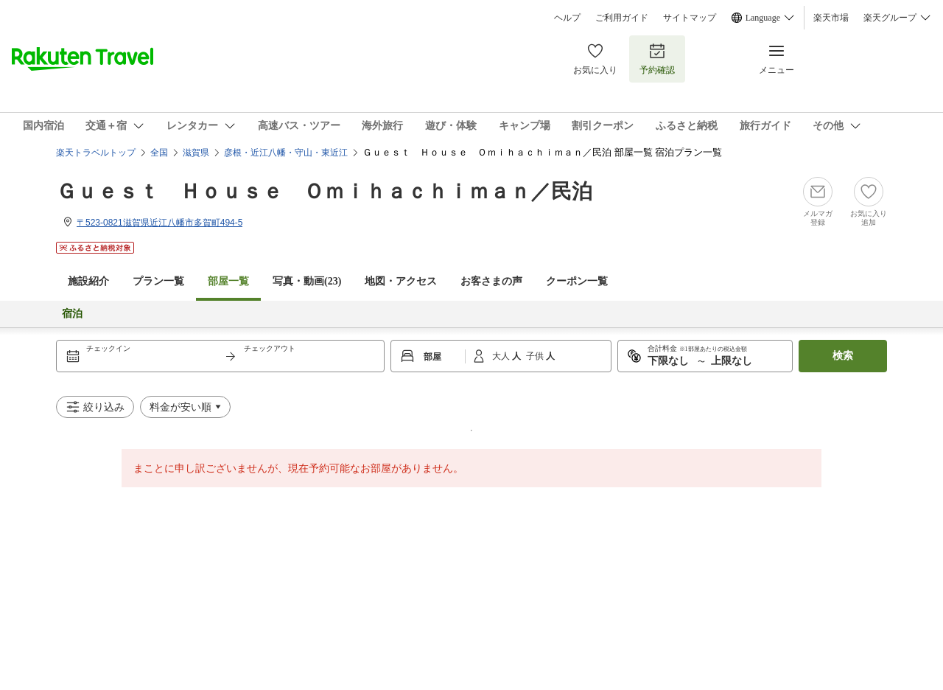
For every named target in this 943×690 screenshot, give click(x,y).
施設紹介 (88, 281)
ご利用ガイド (621, 18)
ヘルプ (567, 18)
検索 (842, 355)
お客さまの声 (491, 281)
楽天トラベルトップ (96, 152)
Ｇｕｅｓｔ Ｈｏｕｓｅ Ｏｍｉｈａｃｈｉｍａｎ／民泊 (324, 191)
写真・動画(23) (307, 281)
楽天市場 (831, 18)
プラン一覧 (158, 281)
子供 (536, 356)
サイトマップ (689, 18)
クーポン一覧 (577, 281)
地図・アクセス (401, 281)
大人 (502, 356)
